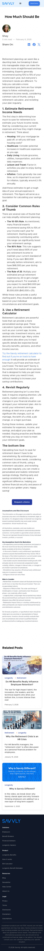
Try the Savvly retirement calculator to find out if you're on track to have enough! (21, 357)
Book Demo (34, 3)
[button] (20, 3)
